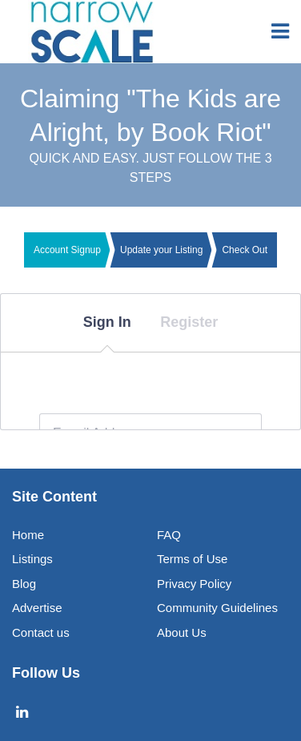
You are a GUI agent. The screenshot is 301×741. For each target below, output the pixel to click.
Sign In (107, 322)
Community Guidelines (217, 607)
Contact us (41, 632)
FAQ (169, 535)
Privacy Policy (194, 583)
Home (28, 535)
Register (189, 322)
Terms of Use (192, 559)
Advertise (37, 607)
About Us (182, 632)
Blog (24, 583)
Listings (32, 559)
